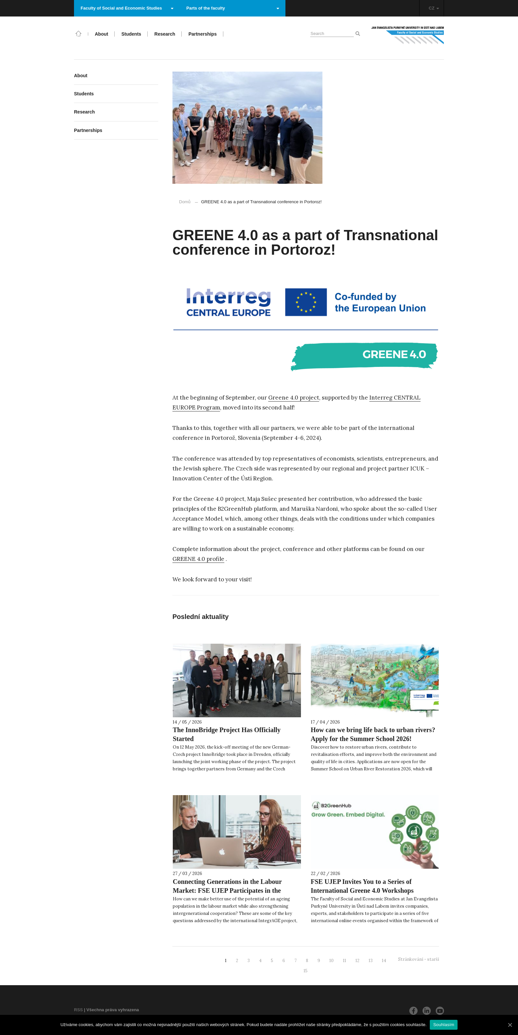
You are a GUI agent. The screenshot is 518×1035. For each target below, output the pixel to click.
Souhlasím (443, 1024)
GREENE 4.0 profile (198, 559)
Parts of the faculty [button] (232, 8)
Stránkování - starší (418, 959)
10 (331, 960)
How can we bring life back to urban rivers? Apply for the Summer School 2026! (373, 734)
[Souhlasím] (509, 1024)
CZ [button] (434, 8)
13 (371, 960)
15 (306, 971)
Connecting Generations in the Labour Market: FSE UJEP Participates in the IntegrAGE (227, 890)
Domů (185, 201)
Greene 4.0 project (293, 397)
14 (384, 960)
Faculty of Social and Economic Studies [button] (127, 8)
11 (344, 960)
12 (357, 960)
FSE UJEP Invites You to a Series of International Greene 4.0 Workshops (362, 886)
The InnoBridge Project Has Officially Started (226, 734)
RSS (78, 1009)
